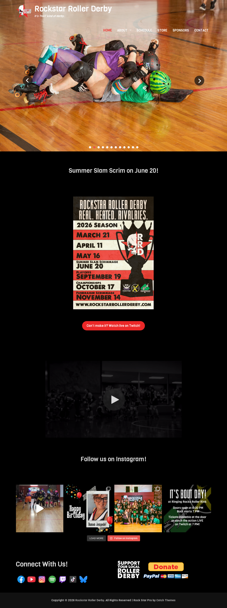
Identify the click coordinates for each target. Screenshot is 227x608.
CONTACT (201, 30)
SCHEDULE (144, 30)
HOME (107, 30)
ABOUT (122, 30)
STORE (162, 30)
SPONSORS (181, 30)
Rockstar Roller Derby (73, 8)
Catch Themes (165, 600)
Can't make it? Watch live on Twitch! (113, 326)
